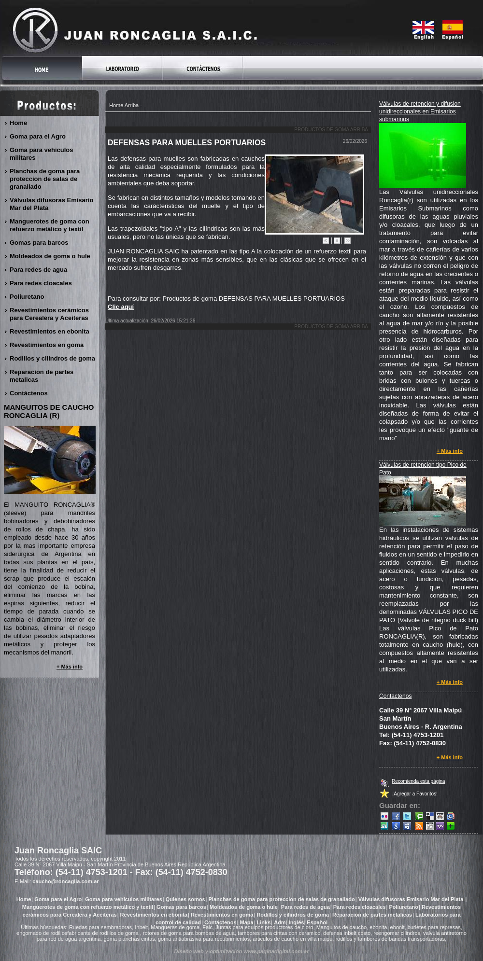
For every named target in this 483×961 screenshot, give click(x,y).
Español (317, 922)
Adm (279, 922)
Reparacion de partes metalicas (41, 375)
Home (116, 105)
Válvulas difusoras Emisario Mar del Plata (51, 203)
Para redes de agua (39, 269)
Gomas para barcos (39, 242)
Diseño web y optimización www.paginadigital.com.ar (241, 951)
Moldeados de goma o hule (50, 256)
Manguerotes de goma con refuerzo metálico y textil (49, 225)
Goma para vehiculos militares (41, 153)
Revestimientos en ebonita (50, 331)
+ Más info (450, 451)
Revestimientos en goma (47, 344)
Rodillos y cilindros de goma (53, 358)
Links (264, 922)
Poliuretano (27, 296)
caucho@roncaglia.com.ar (65, 881)
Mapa (247, 922)
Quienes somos (185, 899)
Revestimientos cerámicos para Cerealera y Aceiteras (49, 313)
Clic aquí (121, 306)
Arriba (132, 105)
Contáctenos (29, 393)
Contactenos (395, 696)
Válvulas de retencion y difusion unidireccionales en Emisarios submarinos (420, 111)
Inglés (296, 922)
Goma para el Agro (38, 136)
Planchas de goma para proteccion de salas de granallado (45, 178)
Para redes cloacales (41, 283)
